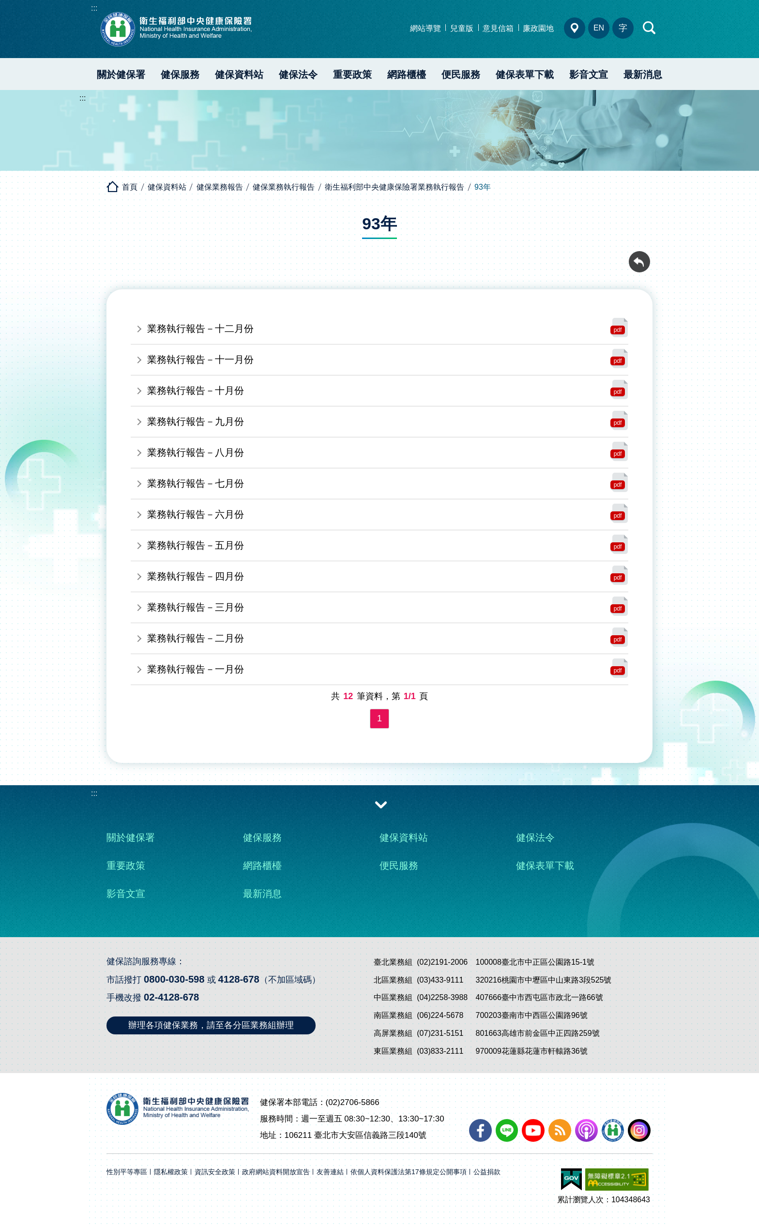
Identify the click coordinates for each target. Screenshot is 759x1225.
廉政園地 (538, 28)
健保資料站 (239, 74)
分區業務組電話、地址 (574, 28)
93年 (482, 187)
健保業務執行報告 (284, 187)
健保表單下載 (525, 74)
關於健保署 (121, 74)
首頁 (129, 187)
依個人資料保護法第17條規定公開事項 (408, 1172)
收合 (381, 804)
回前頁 (639, 256)
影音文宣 (588, 74)
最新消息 (642, 74)
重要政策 (352, 74)
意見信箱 (498, 28)
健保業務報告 (220, 187)
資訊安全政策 (215, 1172)
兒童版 (461, 28)
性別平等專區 (126, 1172)
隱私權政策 (171, 1172)
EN (598, 28)
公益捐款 (487, 1172)
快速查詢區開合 (649, 28)
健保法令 (298, 74)
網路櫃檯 (406, 74)
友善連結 (330, 1172)
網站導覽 (425, 28)
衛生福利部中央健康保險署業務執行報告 (394, 187)
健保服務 (180, 74)
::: (94, 8)
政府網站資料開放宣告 (276, 1172)
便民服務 (460, 74)
